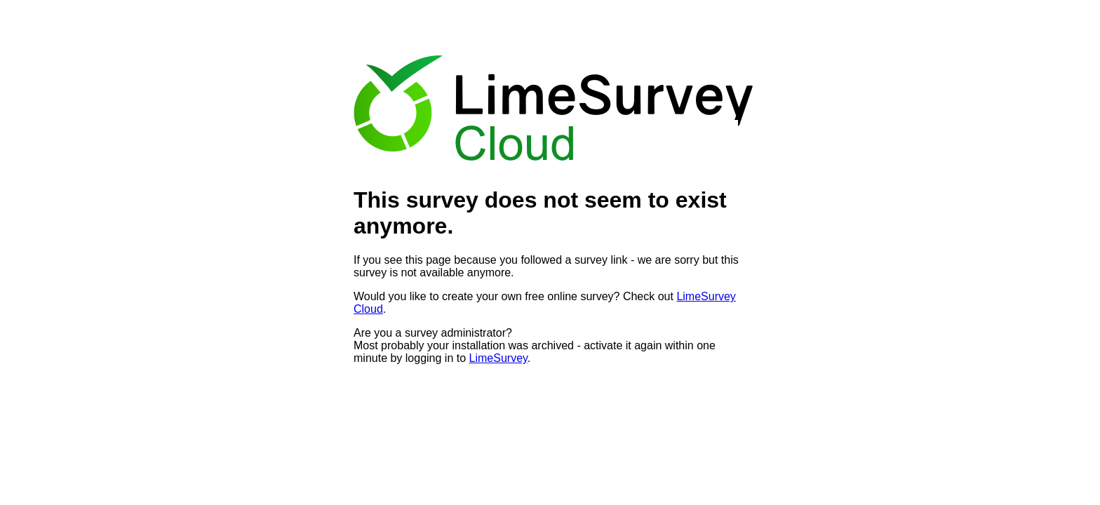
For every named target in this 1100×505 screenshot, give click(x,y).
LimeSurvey (498, 358)
